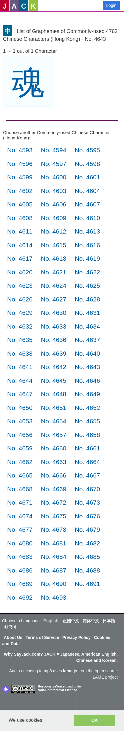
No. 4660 (53, 448)
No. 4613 (87, 231)
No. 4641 (19, 366)
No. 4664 (87, 461)
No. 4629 (19, 312)
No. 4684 (53, 556)
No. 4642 (53, 366)
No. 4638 (19, 353)
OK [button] (94, 720)
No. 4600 (53, 177)
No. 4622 (87, 272)
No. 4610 (87, 217)
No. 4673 (87, 502)
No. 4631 (87, 312)
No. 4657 (53, 434)
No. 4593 (19, 150)
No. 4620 (19, 272)
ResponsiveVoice (51, 686)
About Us (13, 637)
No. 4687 (53, 570)
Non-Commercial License (57, 690)
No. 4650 (19, 407)
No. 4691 (87, 583)
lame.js (70, 670)
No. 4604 (87, 190)
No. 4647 (19, 394)
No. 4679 (87, 529)
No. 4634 (87, 326)
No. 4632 (19, 326)
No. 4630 (53, 312)
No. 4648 (53, 394)
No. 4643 (87, 366)
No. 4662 (19, 461)
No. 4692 (19, 597)
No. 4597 (53, 163)
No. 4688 (87, 570)
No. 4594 (53, 150)
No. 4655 (87, 421)
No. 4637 (87, 339)
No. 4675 (53, 516)
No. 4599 (19, 177)
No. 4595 (87, 150)
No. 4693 (53, 597)
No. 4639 (53, 353)
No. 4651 (53, 407)
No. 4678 (53, 529)
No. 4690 (53, 583)
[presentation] (38, 703)
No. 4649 (87, 394)
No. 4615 (53, 245)
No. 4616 (87, 245)
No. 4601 (87, 177)
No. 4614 (19, 245)
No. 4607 (87, 204)
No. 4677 (19, 529)
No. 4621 (53, 272)
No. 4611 (19, 231)
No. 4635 (19, 339)
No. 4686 (19, 570)
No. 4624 (53, 285)
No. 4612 (53, 231)
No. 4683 (19, 556)
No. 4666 (53, 475)
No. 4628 (87, 299)
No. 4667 (87, 475)
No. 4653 (19, 421)
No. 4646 (87, 380)
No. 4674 (19, 516)
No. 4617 (19, 258)
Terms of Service (42, 637)
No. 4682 (87, 543)
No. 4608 (19, 217)
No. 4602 (19, 190)
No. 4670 (87, 489)
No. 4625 (87, 285)
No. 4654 (53, 421)
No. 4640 (87, 353)
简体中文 (91, 620)
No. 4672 (53, 502)
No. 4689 (19, 583)
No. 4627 (53, 299)
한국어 (10, 627)
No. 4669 (53, 489)
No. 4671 (19, 502)
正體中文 (71, 620)
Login (111, 5)
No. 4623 (19, 285)
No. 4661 (87, 448)
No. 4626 (19, 299)
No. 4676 (87, 516)
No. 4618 (53, 258)
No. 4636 (53, 339)
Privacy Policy (76, 637)
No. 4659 (19, 448)
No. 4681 (53, 543)
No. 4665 (19, 475)
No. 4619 (87, 258)
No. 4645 (53, 380)
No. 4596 (19, 163)
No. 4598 (87, 163)
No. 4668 (19, 489)
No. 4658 (87, 434)
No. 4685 (87, 556)
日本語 (109, 620)
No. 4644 (19, 380)
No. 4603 (53, 190)
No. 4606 (53, 204)
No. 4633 (53, 326)
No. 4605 (19, 204)
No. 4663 (53, 461)
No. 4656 (19, 434)
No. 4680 (19, 543)
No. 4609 (53, 217)
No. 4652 (87, 407)
